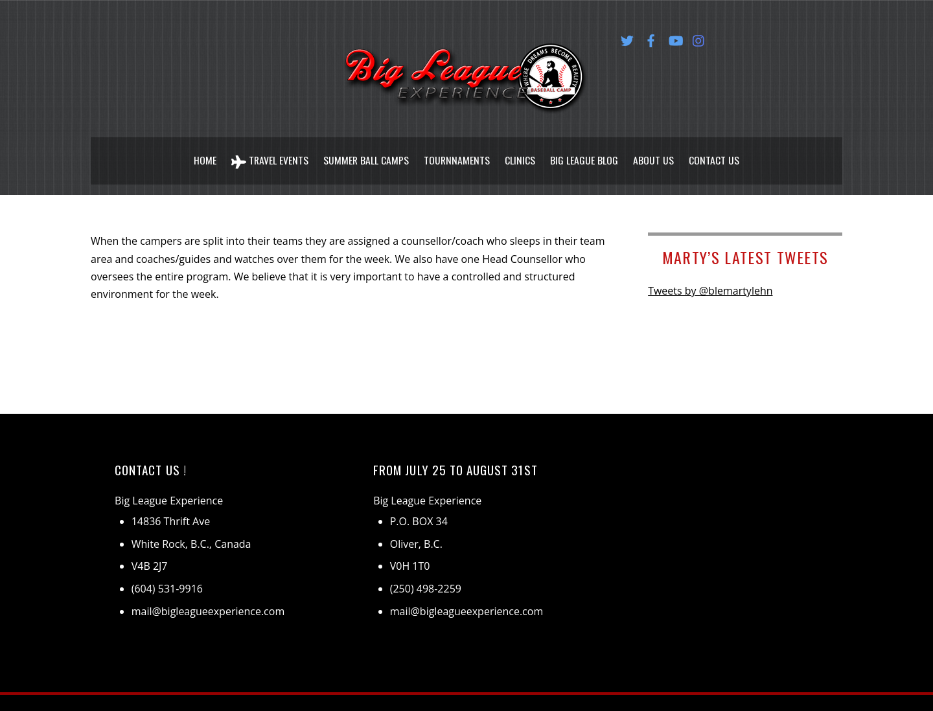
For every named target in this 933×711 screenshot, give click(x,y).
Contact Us (715, 154)
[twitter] (627, 38)
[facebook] (651, 38)
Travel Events (269, 154)
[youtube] (675, 38)
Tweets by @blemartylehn (710, 278)
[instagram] (699, 38)
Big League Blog (585, 154)
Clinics (521, 154)
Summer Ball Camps (366, 154)
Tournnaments (457, 154)
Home (203, 154)
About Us (654, 154)
